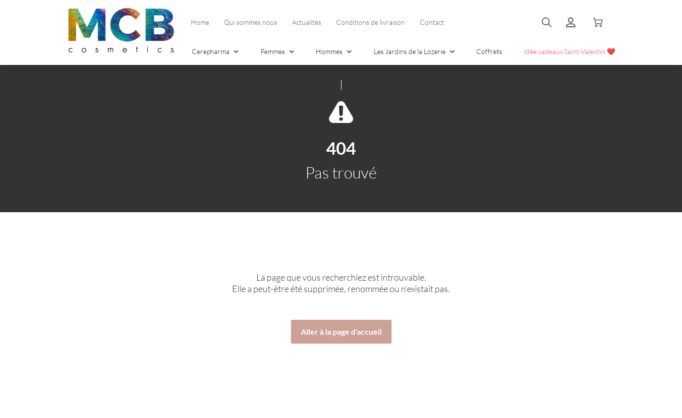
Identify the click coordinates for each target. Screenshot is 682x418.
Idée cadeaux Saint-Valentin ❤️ (569, 51)
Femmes (277, 51)
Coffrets (489, 51)
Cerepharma (215, 51)
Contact (432, 22)
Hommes (334, 51)
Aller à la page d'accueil (341, 331)
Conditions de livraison (370, 22)
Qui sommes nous (250, 22)
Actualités (306, 22)
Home (200, 22)
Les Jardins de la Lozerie (414, 51)
